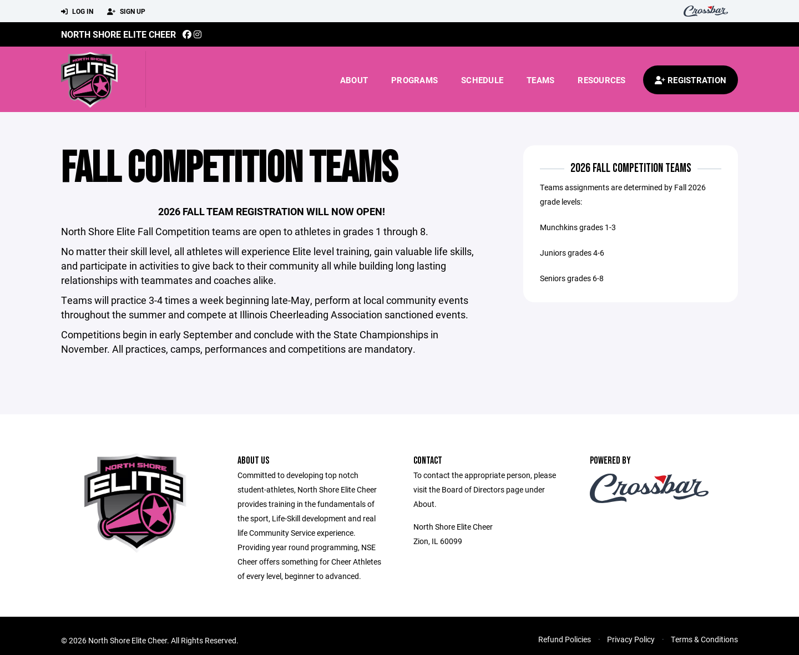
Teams (540, 79)
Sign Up (126, 12)
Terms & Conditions (704, 639)
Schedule (482, 79)
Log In (77, 12)
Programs (414, 79)
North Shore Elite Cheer (118, 34)
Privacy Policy (631, 639)
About (354, 79)
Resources (601, 79)
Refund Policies (564, 639)
